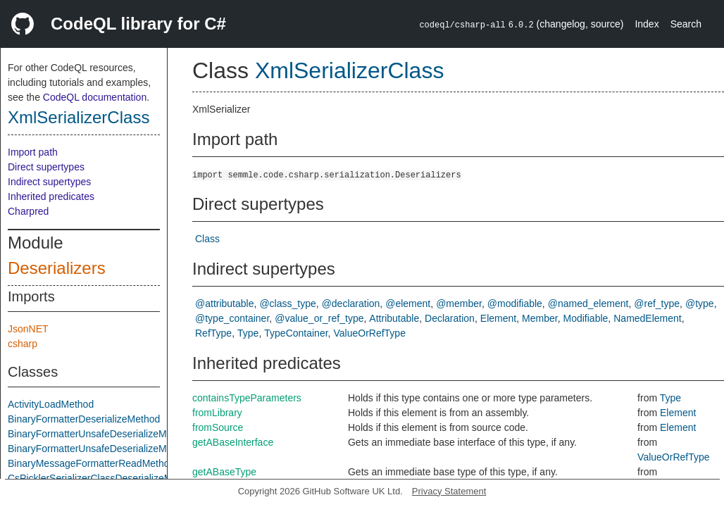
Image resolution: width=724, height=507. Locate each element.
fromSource (217, 427)
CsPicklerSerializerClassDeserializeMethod (102, 478)
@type (699, 303)
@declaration (351, 303)
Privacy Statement (449, 491)
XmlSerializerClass (78, 117)
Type (247, 333)
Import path (33, 152)
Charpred (28, 211)
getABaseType (224, 471)
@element (407, 303)
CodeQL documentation (94, 97)
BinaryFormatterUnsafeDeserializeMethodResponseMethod (138, 448)
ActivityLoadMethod (51, 404)
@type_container (232, 318)
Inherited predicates (51, 196)
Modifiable (585, 318)
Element (498, 318)
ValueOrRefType (369, 333)
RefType (213, 333)
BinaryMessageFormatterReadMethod (91, 463)
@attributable (224, 303)
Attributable (394, 318)
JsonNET (28, 328)
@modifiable (514, 303)
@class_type (287, 303)
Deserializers (57, 267)
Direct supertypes (46, 167)
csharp (22, 343)
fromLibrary (217, 412)
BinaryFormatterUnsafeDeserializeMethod (100, 433)
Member (540, 318)
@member (459, 303)
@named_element (588, 303)
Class (207, 238)
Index (647, 24)
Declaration (450, 318)
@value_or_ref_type (319, 318)
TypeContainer (295, 333)
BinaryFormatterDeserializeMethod (84, 419)
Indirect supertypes (49, 181)
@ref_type (657, 303)
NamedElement (647, 318)
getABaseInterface (232, 442)
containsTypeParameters (246, 397)
